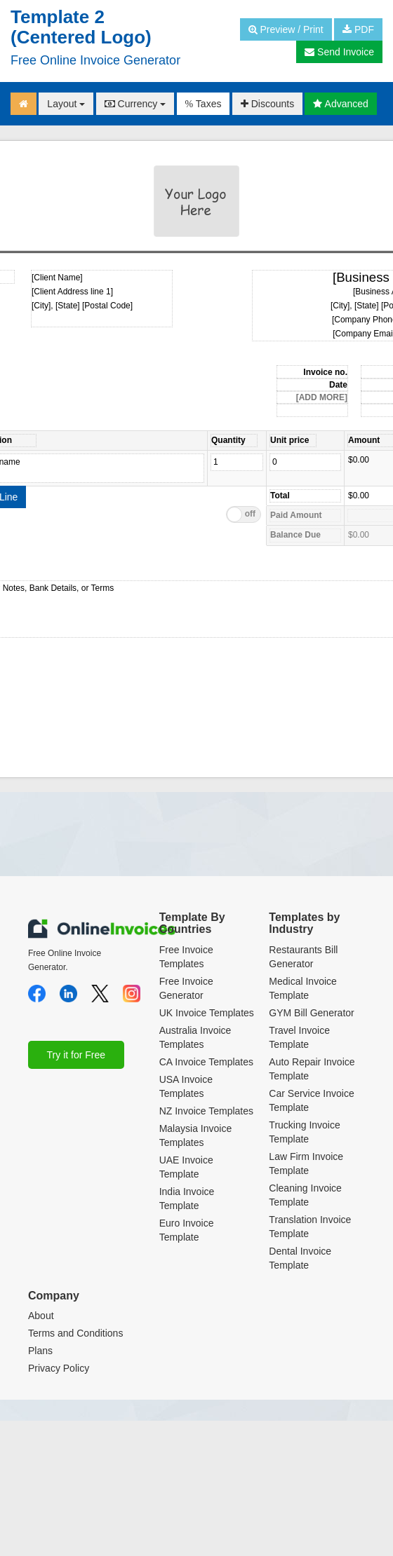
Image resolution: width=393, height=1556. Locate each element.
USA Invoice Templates (186, 1086)
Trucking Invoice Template (304, 1132)
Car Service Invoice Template (311, 1100)
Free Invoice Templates (186, 956)
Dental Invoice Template (300, 1258)
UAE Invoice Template (186, 1167)
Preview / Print (286, 29)
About (41, 1315)
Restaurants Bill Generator (303, 956)
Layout (66, 103)
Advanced (340, 103)
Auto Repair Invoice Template (311, 1068)
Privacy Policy (58, 1368)
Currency (135, 103)
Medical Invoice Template (303, 988)
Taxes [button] (203, 103)
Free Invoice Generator (186, 988)
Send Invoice (339, 51)
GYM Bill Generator (311, 1012)
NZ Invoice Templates (206, 1111)
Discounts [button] (267, 103)
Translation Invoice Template (310, 1226)
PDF (358, 29)
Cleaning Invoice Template (305, 1195)
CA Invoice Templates (206, 1061)
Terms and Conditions (75, 1333)
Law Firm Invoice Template (306, 1163)
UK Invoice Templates (206, 1012)
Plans (40, 1350)
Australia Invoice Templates (195, 1037)
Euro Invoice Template (186, 1230)
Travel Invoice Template (299, 1037)
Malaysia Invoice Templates (195, 1135)
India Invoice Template (187, 1198)
